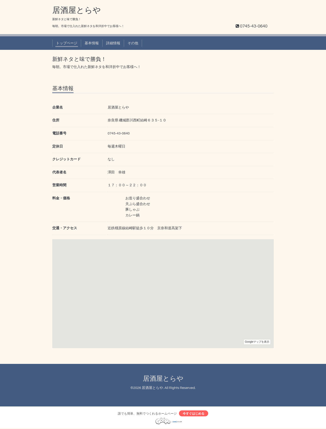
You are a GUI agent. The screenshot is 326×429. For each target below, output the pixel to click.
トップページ (66, 43)
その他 (133, 43)
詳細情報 (113, 43)
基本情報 (92, 43)
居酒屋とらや (76, 10)
